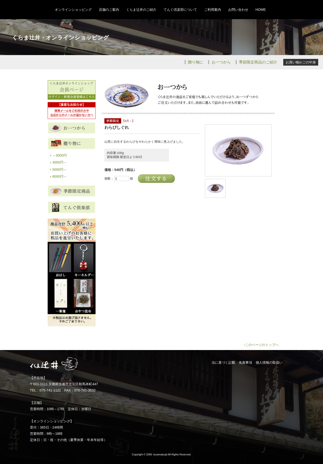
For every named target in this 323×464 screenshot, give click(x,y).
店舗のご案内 (109, 9)
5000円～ (59, 169)
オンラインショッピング (73, 9)
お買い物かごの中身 (301, 62)
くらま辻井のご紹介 (141, 9)
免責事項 (245, 362)
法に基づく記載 (223, 362)
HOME (260, 9)
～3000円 (59, 155)
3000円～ (59, 162)
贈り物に (195, 62)
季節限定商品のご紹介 (257, 62)
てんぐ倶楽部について (180, 9)
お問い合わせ (238, 9)
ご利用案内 (212, 9)
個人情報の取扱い (269, 362)
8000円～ (59, 176)
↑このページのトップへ (261, 345)
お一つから (220, 62)
